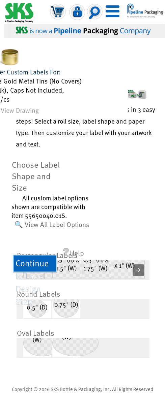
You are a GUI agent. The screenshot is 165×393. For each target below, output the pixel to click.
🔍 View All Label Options (52, 224)
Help (73, 253)
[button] (138, 270)
